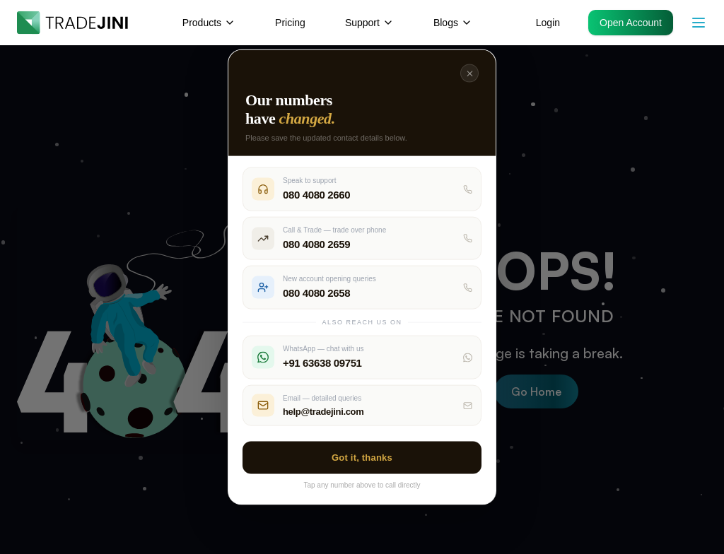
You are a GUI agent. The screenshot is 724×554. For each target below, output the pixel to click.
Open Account (631, 22)
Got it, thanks (362, 457)
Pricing (290, 22)
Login (548, 22)
